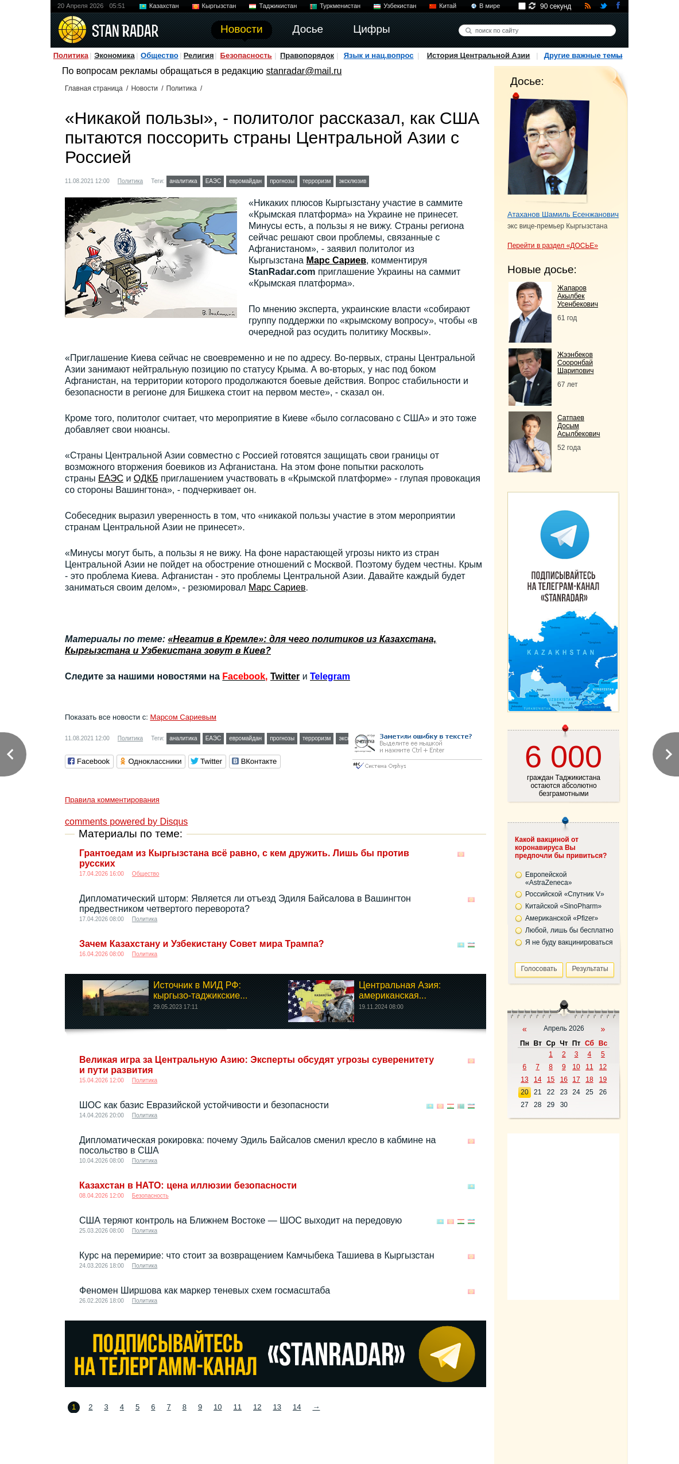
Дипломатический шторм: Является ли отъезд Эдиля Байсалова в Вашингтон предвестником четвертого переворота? (245, 904)
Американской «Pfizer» (561, 918)
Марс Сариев (336, 260)
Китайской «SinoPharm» (563, 906)
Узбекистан (399, 5)
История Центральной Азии (478, 55)
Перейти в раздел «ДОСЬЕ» (552, 246)
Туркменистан (340, 5)
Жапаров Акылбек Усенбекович (577, 296)
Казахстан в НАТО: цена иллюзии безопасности (188, 1185)
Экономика (114, 55)
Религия (199, 55)
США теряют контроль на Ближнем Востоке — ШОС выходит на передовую (240, 1220)
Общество (160, 55)
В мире (489, 5)
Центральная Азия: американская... (400, 990)
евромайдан (245, 181)
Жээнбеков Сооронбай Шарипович (575, 363)
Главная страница (94, 88)
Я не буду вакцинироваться (569, 942)
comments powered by (126, 821)
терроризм (316, 181)
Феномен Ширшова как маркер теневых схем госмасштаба (204, 1290)
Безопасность (246, 55)
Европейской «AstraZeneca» (548, 879)
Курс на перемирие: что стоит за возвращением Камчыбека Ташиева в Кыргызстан (256, 1255)
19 (603, 1079)
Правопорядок (307, 55)
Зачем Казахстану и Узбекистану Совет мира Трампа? (201, 944)
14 (297, 1407)
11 (238, 1407)
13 (277, 1407)
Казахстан (164, 5)
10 (218, 1407)
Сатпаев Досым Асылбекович (578, 426)
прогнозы (282, 181)
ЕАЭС (213, 181)
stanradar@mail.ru (304, 71)
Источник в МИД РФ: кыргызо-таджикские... (200, 990)
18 (589, 1079)
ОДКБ (146, 478)
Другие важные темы (583, 55)
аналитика (183, 181)
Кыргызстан (219, 5)
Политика (70, 55)
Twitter (285, 676)
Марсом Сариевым (183, 717)
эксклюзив (352, 181)
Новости (144, 88)
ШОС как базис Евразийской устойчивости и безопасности (204, 1105)
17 (576, 1079)
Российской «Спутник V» (564, 894)
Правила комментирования (112, 799)
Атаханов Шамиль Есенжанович (563, 214)
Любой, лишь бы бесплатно (569, 930)
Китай (447, 5)
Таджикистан (278, 5)
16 (564, 1079)
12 (257, 1407)
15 (550, 1079)
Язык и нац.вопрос (379, 55)
